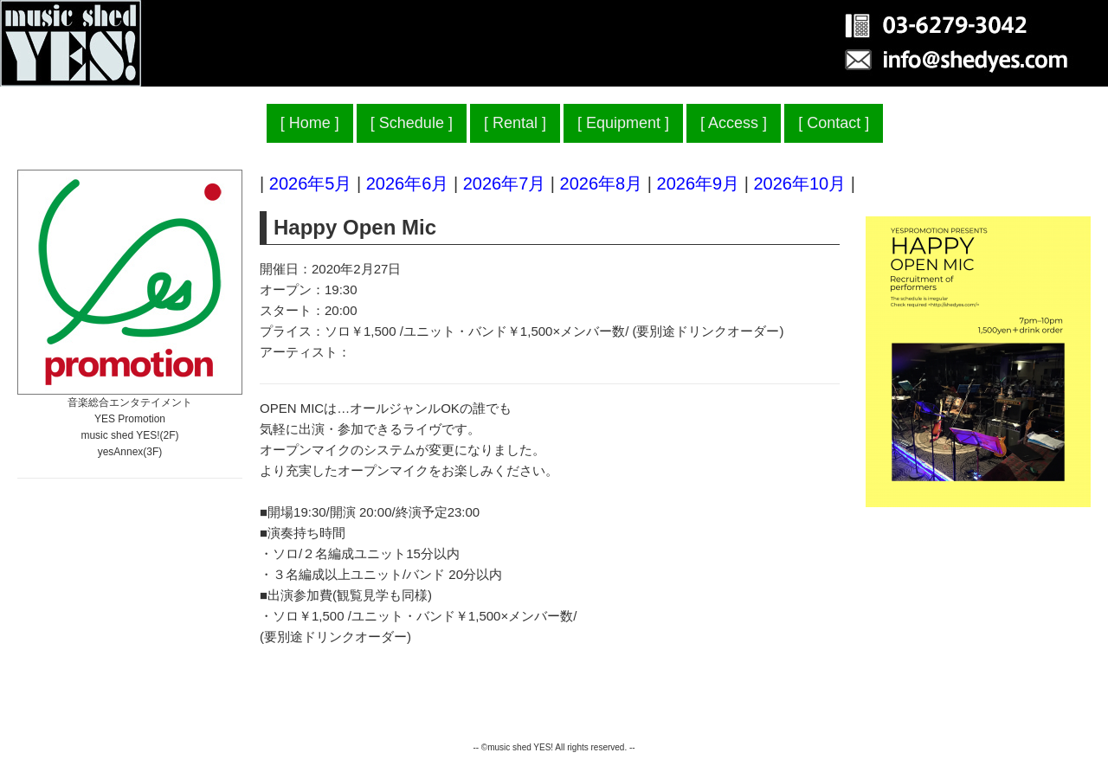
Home (310, 123)
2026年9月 (698, 183)
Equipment (623, 123)
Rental (515, 123)
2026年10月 (799, 183)
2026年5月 (310, 183)
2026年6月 (407, 183)
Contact (833, 123)
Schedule (411, 123)
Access (733, 123)
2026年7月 (504, 183)
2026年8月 (601, 183)
